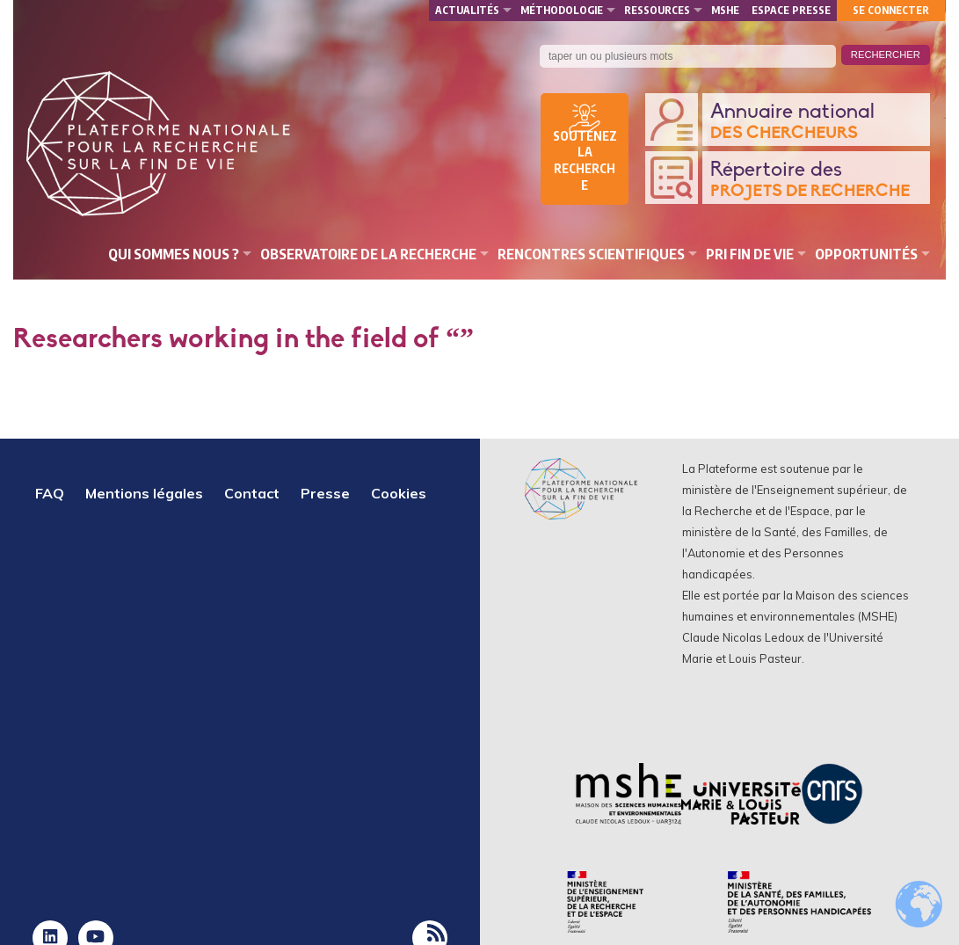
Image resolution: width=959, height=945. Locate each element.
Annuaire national (815, 122)
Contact (252, 493)
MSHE (725, 10)
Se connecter (891, 10)
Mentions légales (144, 493)
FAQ (49, 493)
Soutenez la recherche (585, 160)
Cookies (398, 493)
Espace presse (791, 10)
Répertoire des (815, 180)
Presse (325, 493)
